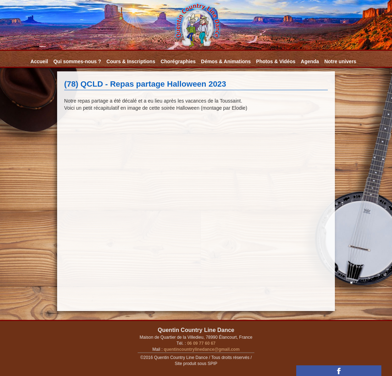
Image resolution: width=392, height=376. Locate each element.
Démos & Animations (226, 61)
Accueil (39, 61)
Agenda (310, 61)
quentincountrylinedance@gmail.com (200, 349)
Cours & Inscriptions (130, 61)
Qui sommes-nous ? (77, 61)
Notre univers (340, 61)
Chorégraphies (178, 61)
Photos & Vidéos (276, 61)
